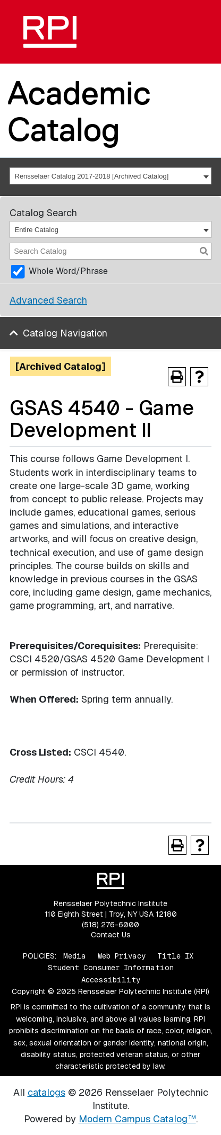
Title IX (175, 956)
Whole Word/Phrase (68, 271)
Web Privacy (122, 956)
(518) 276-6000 (110, 924)
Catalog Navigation (65, 333)
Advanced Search (48, 300)
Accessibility (110, 980)
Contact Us (111, 934)
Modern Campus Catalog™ (137, 1119)
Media (74, 956)
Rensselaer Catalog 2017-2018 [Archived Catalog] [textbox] (92, 176)
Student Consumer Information (111, 967)
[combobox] (110, 175)
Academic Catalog (79, 111)
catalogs (46, 1092)
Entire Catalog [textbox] (36, 230)
